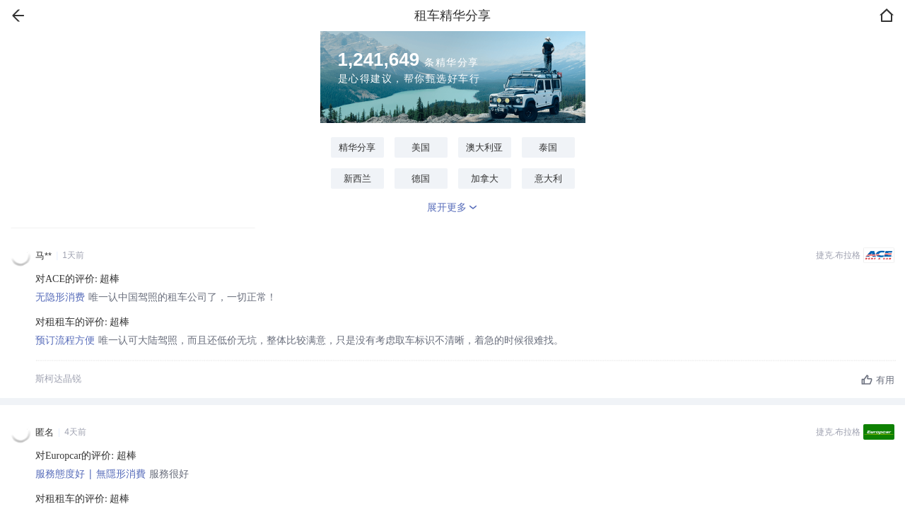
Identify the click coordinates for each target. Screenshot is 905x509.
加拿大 (484, 178)
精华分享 (357, 147)
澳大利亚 (484, 147)
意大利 (548, 178)
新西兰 (357, 178)
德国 (420, 178)
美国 (420, 147)
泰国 (548, 147)
